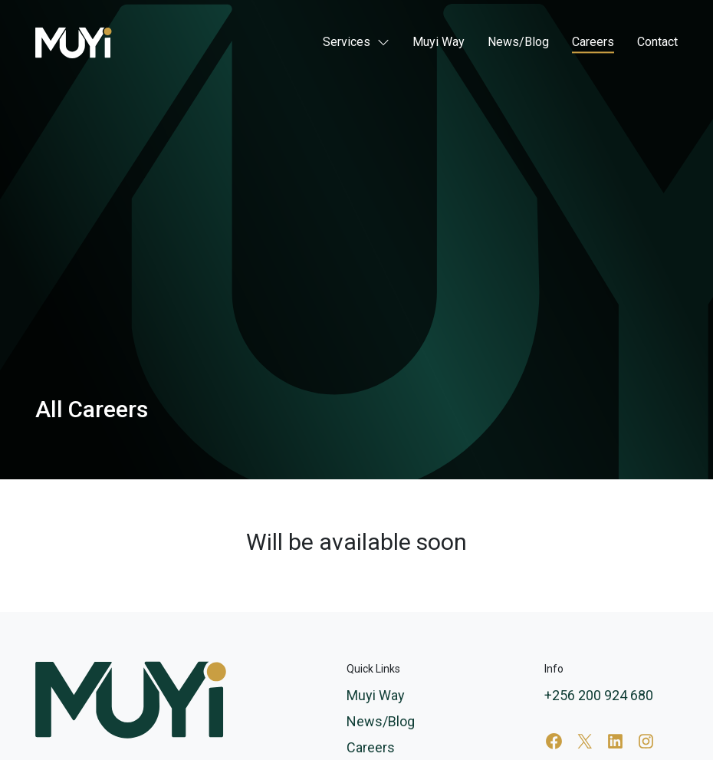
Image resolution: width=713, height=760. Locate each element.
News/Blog (518, 42)
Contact (657, 42)
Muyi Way (438, 42)
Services (346, 42)
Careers (593, 42)
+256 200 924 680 (598, 695)
